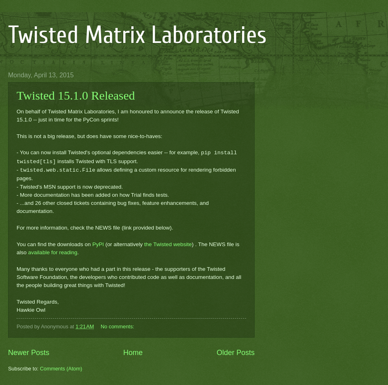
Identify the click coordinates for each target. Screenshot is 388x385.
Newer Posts (28, 353)
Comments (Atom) (61, 369)
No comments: (118, 326)
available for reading (53, 252)
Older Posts (236, 353)
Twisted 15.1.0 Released (76, 95)
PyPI (98, 244)
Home (133, 353)
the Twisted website (168, 244)
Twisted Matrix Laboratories (137, 35)
